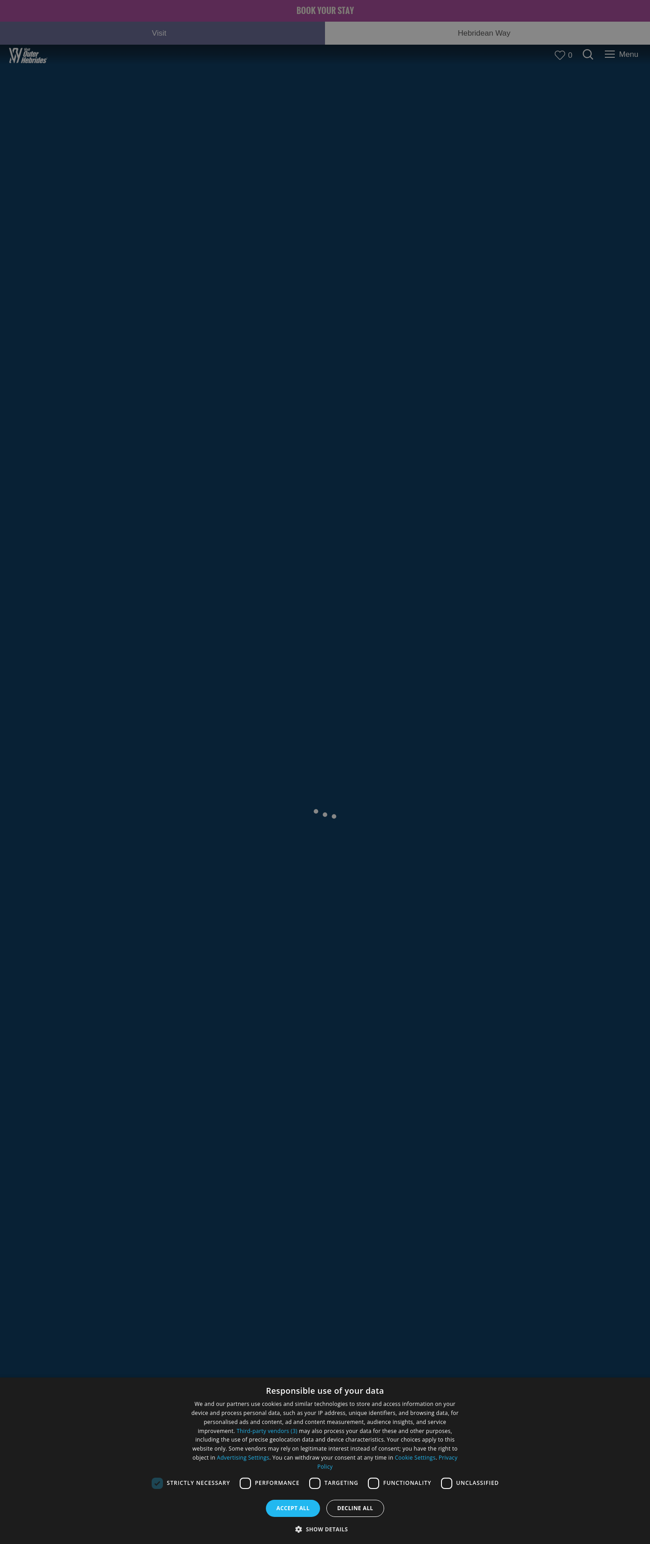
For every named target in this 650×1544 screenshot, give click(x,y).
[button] (325, 1528)
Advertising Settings (243, 1457)
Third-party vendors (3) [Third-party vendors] (267, 1431)
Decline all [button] (355, 1508)
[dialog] (325, 1461)
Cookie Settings (415, 1457)
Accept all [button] (293, 1508)
